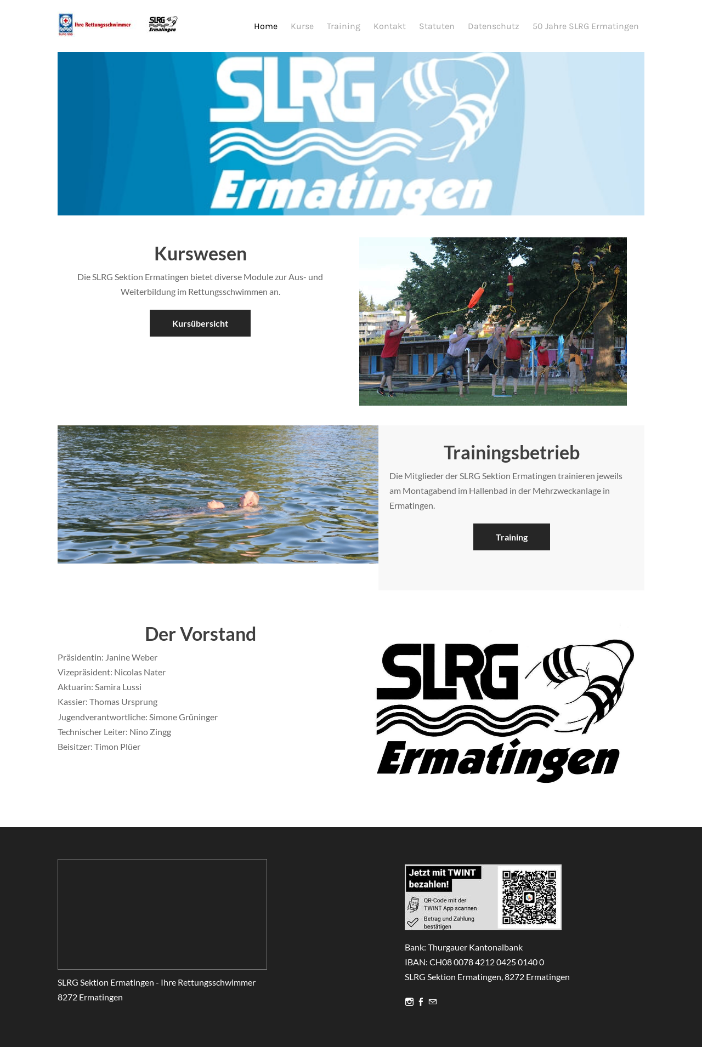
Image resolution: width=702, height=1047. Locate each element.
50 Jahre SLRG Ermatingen (586, 26)
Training (343, 26)
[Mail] (432, 1002)
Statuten (437, 26)
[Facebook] (421, 1002)
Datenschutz (493, 26)
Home (266, 26)
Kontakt (389, 26)
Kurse (302, 26)
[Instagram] (409, 1002)
